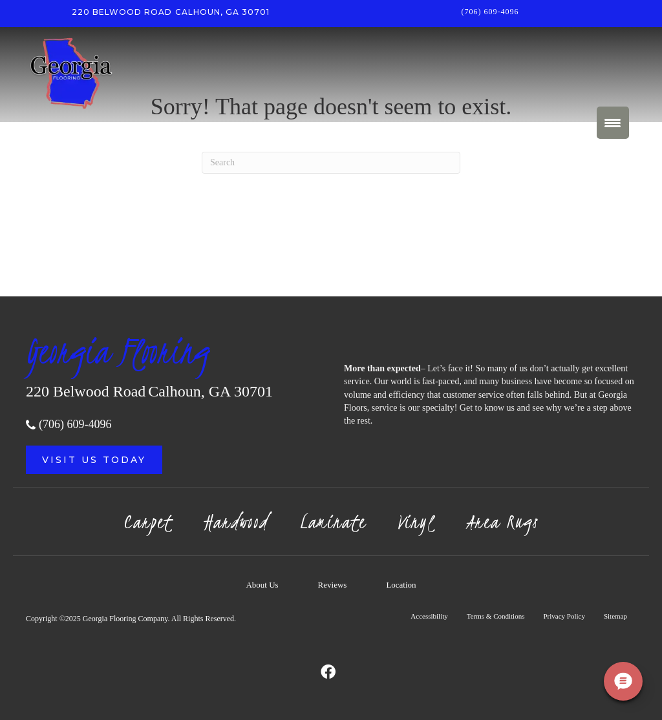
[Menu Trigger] (613, 123)
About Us (262, 585)
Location (401, 585)
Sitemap (615, 616)
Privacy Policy (563, 616)
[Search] (331, 163)
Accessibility (429, 616)
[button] (94, 460)
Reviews (332, 585)
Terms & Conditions (496, 616)
